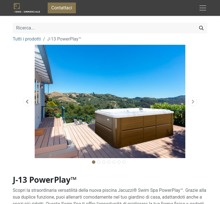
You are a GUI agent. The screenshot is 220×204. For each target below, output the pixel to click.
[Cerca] (201, 28)
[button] (27, 101)
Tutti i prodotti (27, 39)
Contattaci (61, 7)
